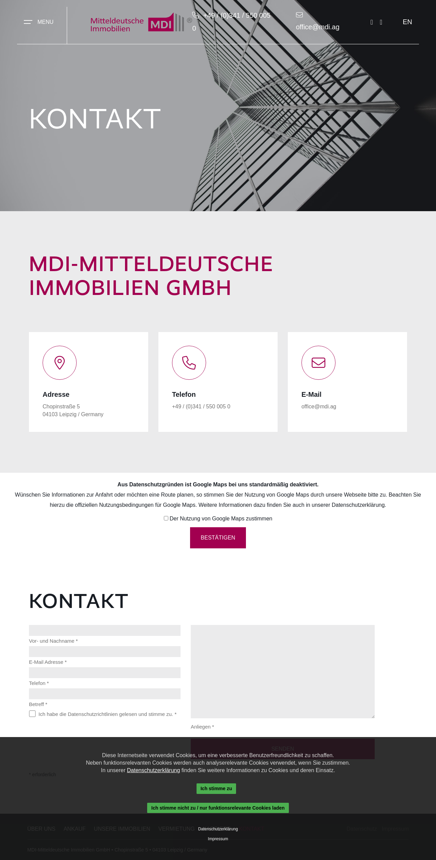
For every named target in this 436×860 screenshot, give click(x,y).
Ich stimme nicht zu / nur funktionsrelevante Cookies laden (217, 808)
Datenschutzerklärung (358, 505)
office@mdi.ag (318, 27)
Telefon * (39, 683)
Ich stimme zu (216, 788)
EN (407, 22)
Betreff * (38, 704)
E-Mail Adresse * (48, 662)
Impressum (218, 838)
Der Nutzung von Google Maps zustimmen (221, 518)
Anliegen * (202, 727)
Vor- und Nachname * (53, 641)
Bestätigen (218, 538)
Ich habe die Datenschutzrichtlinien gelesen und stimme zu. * (107, 714)
